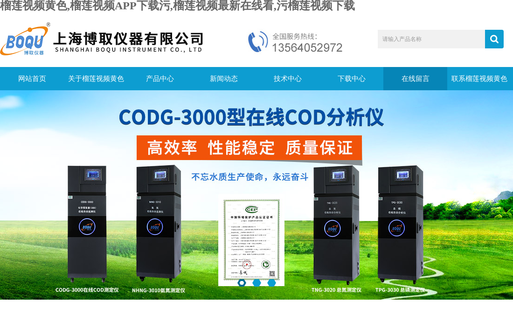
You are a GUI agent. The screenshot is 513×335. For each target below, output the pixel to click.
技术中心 (288, 78)
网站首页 (32, 78)
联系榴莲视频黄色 (479, 78)
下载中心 (352, 78)
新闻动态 (224, 78)
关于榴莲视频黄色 (96, 78)
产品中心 (160, 78)
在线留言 (416, 78)
